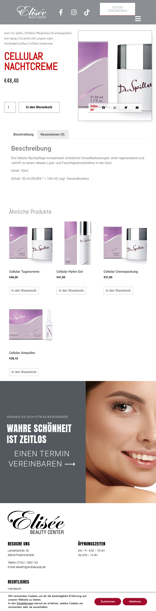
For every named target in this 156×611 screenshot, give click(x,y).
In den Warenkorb (39, 107)
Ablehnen (134, 601)
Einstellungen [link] (25, 603)
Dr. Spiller (17, 33)
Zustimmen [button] (106, 601)
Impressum (14, 588)
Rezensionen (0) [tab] (53, 134)
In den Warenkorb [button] (23, 290)
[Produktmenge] (10, 107)
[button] (103, 107)
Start (7, 33)
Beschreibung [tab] (23, 134)
